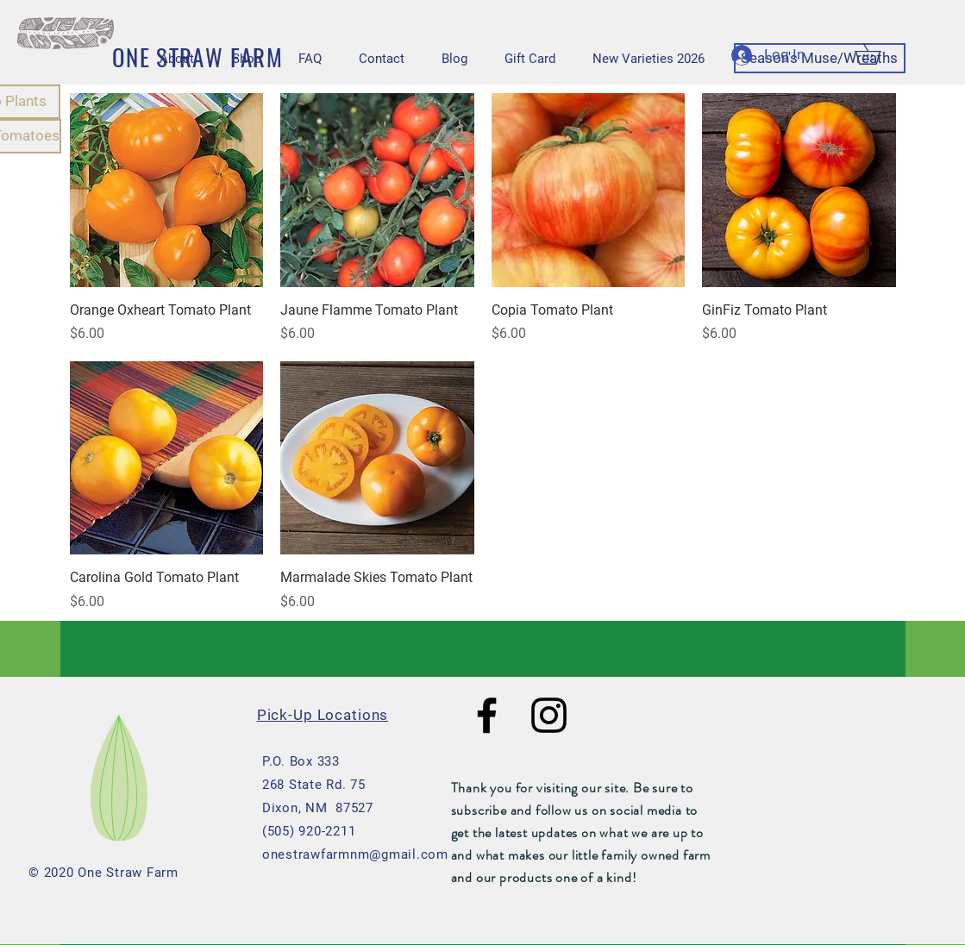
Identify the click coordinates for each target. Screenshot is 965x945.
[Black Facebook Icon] (487, 715)
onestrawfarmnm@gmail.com (355, 854)
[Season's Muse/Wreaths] (819, 58)
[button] (878, 54)
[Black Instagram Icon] (549, 715)
